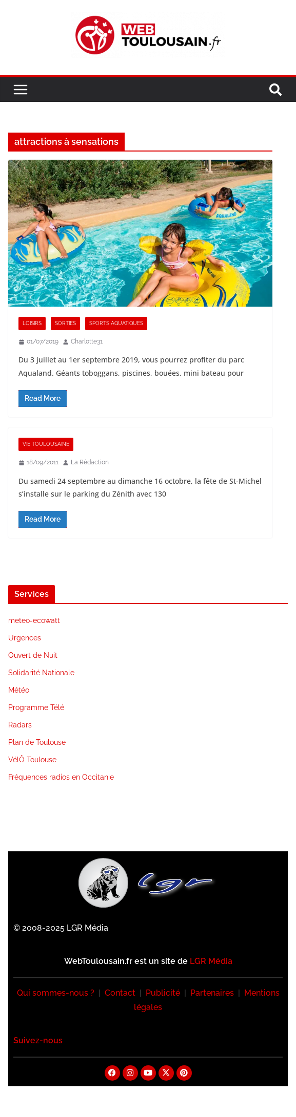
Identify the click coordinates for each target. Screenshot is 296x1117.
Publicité (163, 993)
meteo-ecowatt (34, 620)
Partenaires (212, 993)
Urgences (24, 638)
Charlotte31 (87, 341)
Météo (18, 690)
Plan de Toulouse (37, 742)
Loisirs (32, 323)
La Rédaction (90, 462)
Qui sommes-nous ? (55, 993)
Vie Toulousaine (46, 444)
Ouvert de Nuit (32, 655)
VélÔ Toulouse (32, 760)
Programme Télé (36, 707)
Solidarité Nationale (41, 673)
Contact (120, 993)
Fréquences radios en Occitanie (61, 777)
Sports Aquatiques (116, 323)
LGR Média (211, 961)
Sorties (65, 323)
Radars (20, 725)
